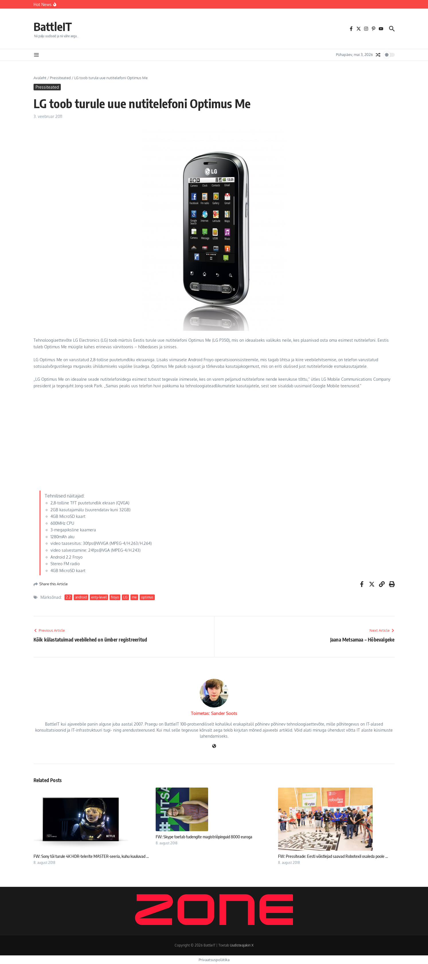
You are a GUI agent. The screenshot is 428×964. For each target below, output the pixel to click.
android (81, 597)
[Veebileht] (214, 746)
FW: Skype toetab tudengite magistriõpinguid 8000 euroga (204, 836)
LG (125, 597)
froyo (115, 597)
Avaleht (40, 77)
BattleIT (53, 26)
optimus (147, 597)
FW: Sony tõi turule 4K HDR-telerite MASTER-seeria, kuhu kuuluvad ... (91, 856)
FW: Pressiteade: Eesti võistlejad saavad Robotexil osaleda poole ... (333, 856)
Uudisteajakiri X (241, 945)
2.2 (68, 597)
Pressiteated (60, 77)
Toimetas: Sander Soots (214, 713)
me (134, 597)
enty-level (99, 597)
